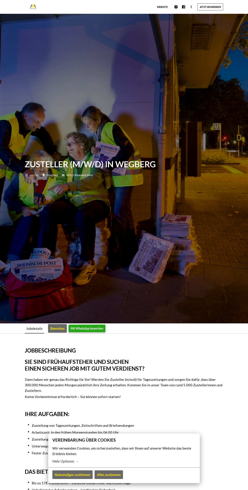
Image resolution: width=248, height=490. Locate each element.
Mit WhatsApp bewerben (87, 328)
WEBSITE (162, 6)
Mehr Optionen (65, 461)
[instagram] (176, 6)
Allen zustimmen (109, 475)
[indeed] (191, 6)
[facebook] (183, 6)
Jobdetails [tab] (34, 328)
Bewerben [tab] (57, 328)
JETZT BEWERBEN (210, 6)
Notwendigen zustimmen (72, 475)
